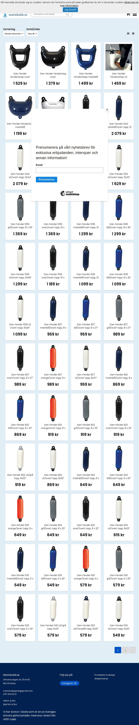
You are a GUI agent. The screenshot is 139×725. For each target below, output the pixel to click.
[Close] (107, 109)
